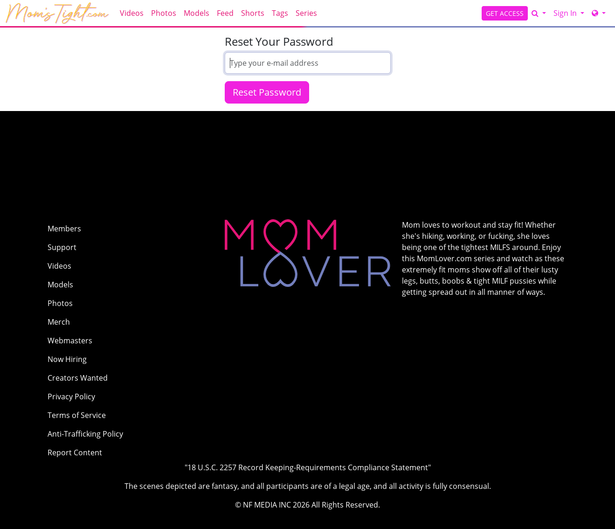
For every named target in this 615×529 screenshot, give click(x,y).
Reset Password (267, 92)
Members (64, 228)
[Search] (539, 13)
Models (196, 13)
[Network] (598, 13)
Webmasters (70, 340)
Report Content (75, 452)
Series (306, 13)
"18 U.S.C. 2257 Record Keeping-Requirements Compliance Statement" (308, 467)
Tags (280, 13)
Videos (132, 13)
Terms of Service (77, 415)
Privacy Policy (71, 396)
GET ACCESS (505, 13)
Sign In (566, 13)
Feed (225, 13)
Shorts (252, 13)
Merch (59, 322)
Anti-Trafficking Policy (85, 434)
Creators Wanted (78, 378)
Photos (163, 13)
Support (62, 247)
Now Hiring (67, 359)
